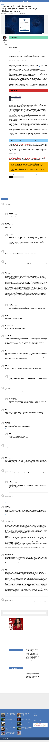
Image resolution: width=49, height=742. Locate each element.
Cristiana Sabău (11, 13)
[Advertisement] (28, 188)
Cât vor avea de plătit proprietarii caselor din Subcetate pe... (9, 725)
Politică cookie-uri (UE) (38, 722)
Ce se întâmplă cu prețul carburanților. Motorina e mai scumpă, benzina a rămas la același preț (32, 650)
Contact (35, 719)
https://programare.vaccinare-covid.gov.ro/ (35, 66)
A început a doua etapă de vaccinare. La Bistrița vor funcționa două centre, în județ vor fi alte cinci (27, 174)
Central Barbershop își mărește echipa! (32, 681)
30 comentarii (5, 44)
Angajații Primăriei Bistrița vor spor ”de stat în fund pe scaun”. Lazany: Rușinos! (32, 654)
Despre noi (36, 715)
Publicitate (36, 717)
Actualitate (3, 4)
